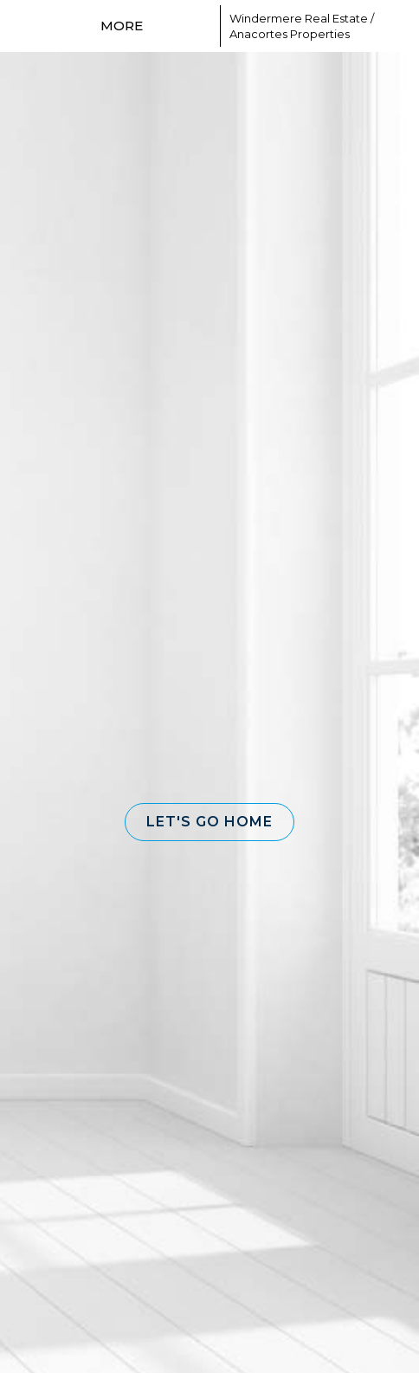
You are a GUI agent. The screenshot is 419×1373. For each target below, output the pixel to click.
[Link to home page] (183, 26)
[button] (209, 822)
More (121, 25)
